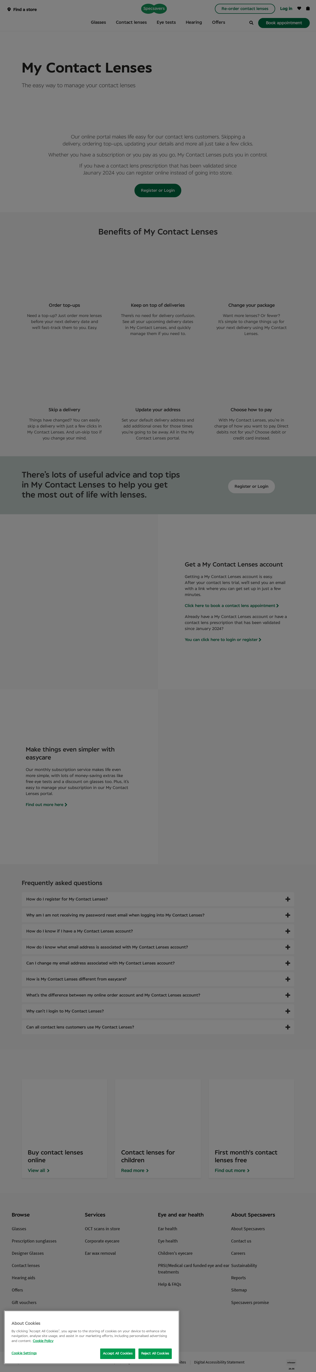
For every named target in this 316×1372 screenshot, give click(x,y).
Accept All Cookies (117, 1353)
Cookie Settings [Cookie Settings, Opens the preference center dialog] (24, 1353)
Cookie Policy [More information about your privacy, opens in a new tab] (43, 1341)
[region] (91, 1337)
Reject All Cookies (155, 1353)
